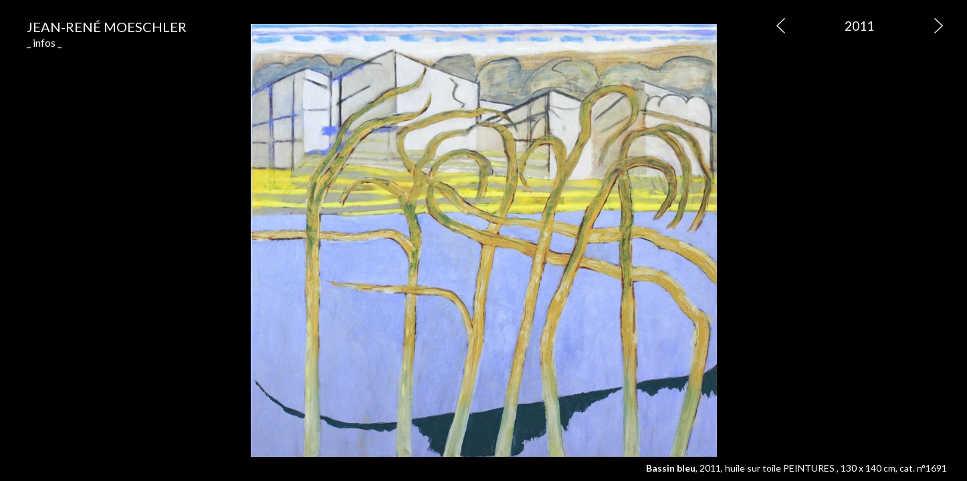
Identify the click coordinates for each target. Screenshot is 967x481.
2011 (859, 25)
